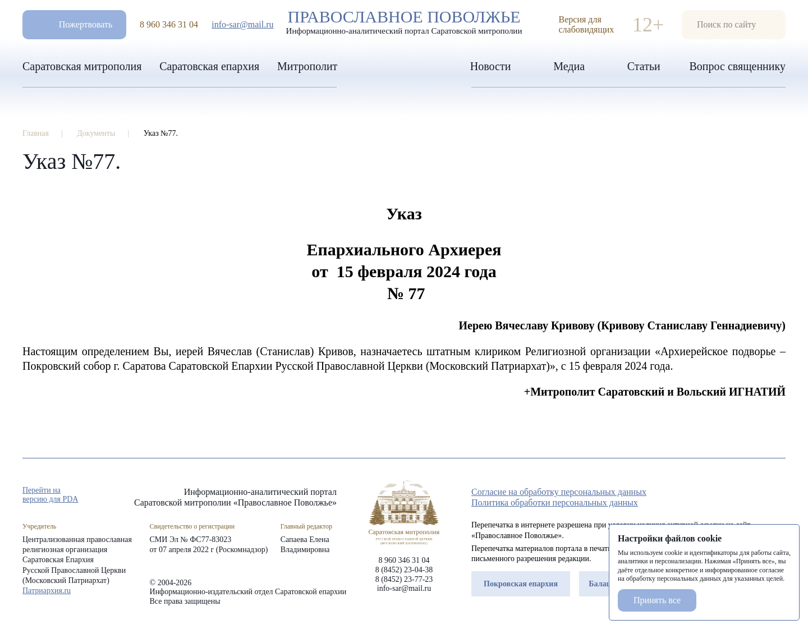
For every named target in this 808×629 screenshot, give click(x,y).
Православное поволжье (404, 21)
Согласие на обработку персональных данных (558, 492)
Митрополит (307, 66)
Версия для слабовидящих (586, 24)
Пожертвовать (86, 24)
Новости (490, 66)
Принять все (657, 600)
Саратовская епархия (209, 66)
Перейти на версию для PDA (50, 494)
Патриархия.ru (46, 590)
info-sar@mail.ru (242, 24)
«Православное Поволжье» (404, 512)
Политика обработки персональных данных (554, 502)
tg (739, 495)
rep (719, 495)
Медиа (569, 66)
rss (780, 495)
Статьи (643, 66)
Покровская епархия (521, 584)
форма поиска (734, 24)
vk (759, 495)
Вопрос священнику (737, 66)
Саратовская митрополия (81, 66)
